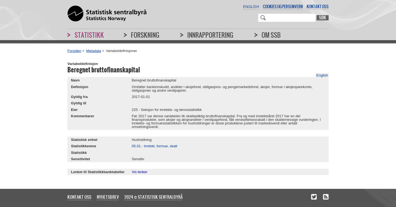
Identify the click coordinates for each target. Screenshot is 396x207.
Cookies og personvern (283, 6)
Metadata (93, 51)
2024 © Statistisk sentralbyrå (153, 197)
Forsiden (74, 51)
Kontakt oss (318, 6)
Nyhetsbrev (108, 197)
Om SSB (271, 35)
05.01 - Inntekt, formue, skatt (154, 146)
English (251, 6)
